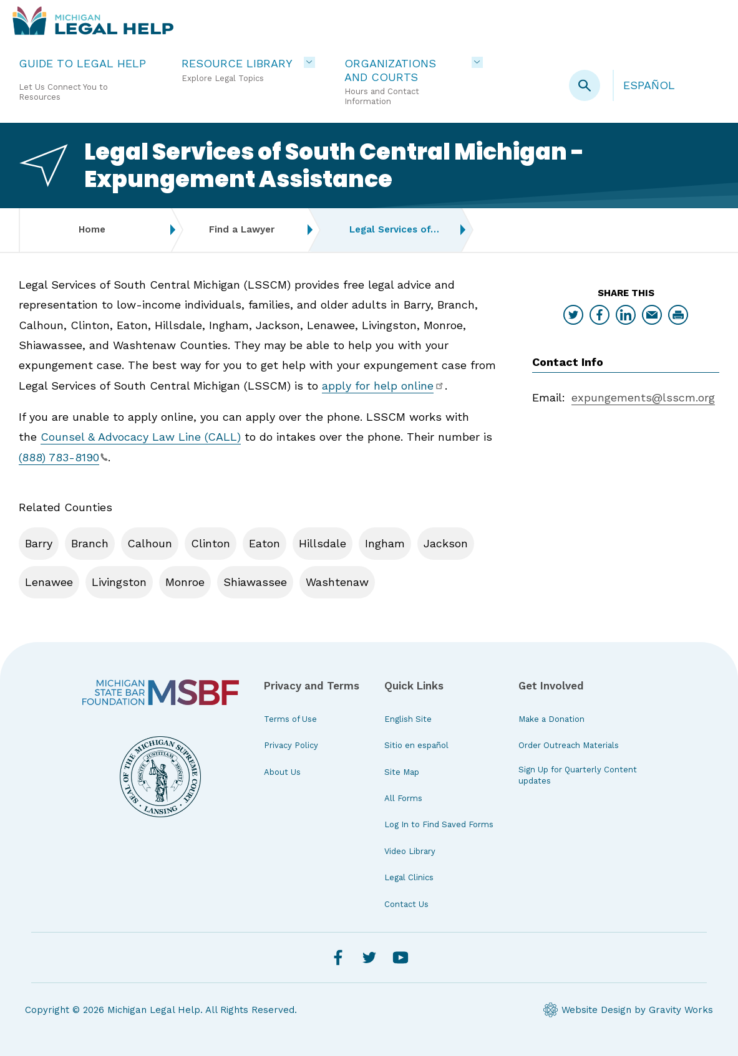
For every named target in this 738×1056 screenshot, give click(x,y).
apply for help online (383, 385)
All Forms (403, 798)
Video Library (409, 851)
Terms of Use (290, 719)
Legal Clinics (409, 877)
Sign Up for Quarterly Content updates (577, 775)
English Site (408, 719)
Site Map (401, 772)
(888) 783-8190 (63, 457)
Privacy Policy (291, 745)
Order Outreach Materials (568, 745)
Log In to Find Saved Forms (438, 824)
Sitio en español (416, 745)
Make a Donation (551, 719)
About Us (282, 772)
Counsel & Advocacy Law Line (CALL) (141, 436)
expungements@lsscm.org (643, 397)
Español (649, 85)
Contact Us (406, 904)
